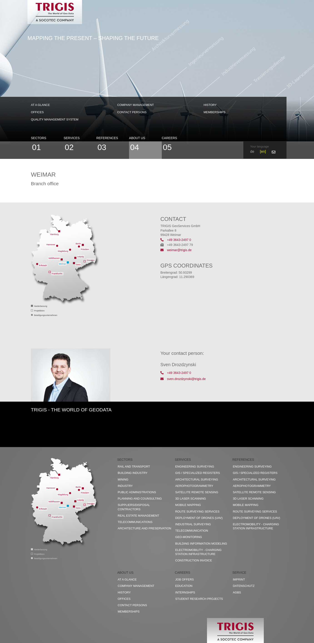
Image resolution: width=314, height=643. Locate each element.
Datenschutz (244, 586)
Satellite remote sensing (196, 492)
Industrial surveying (193, 524)
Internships (185, 592)
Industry (125, 486)
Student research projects (199, 598)
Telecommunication (191, 530)
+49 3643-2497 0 (175, 240)
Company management (135, 105)
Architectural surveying (196, 479)
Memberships (214, 112)
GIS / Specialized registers (197, 473)
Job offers (184, 579)
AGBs (237, 592)
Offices (37, 112)
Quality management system (54, 119)
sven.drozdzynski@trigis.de (183, 379)
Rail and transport (134, 466)
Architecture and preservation (144, 528)
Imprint (239, 579)
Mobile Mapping (188, 505)
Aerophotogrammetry (194, 486)
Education (183, 586)
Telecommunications (135, 522)
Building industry (132, 473)
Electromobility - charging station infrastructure (198, 552)
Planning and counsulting (140, 498)
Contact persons (132, 112)
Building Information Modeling (201, 543)
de (252, 151)
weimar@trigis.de (176, 250)
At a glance (40, 105)
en (263, 151)
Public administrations (137, 492)
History (210, 105)
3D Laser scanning (190, 498)
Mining (123, 479)
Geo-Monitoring (188, 537)
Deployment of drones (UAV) (198, 518)
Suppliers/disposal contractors (134, 507)
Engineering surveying (194, 466)
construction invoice (193, 560)
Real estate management (138, 515)
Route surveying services (197, 511)
